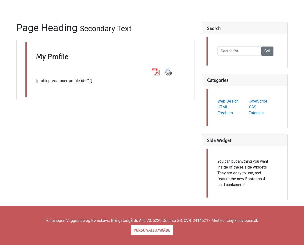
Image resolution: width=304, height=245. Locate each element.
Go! (267, 51)
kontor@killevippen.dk (239, 220)
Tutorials (256, 113)
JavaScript (258, 101)
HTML (222, 107)
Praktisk (133, 13)
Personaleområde (152, 230)
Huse (113, 13)
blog (207, 13)
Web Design (228, 101)
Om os (94, 13)
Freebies (225, 113)
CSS (252, 107)
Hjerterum (188, 13)
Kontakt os (161, 13)
